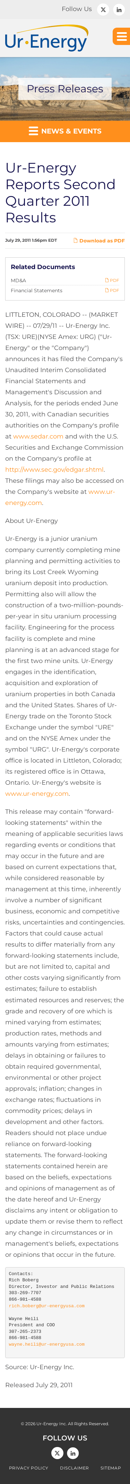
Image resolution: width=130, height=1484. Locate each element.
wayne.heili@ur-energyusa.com (47, 1344)
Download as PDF (99, 241)
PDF (112, 280)
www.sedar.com (38, 436)
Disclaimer (74, 1468)
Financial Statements (36, 290)
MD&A (18, 280)
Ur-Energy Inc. (51, 1423)
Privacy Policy (29, 1468)
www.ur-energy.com (37, 794)
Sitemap (111, 1468)
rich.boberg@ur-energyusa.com (47, 1306)
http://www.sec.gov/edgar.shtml (54, 469)
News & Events (65, 130)
